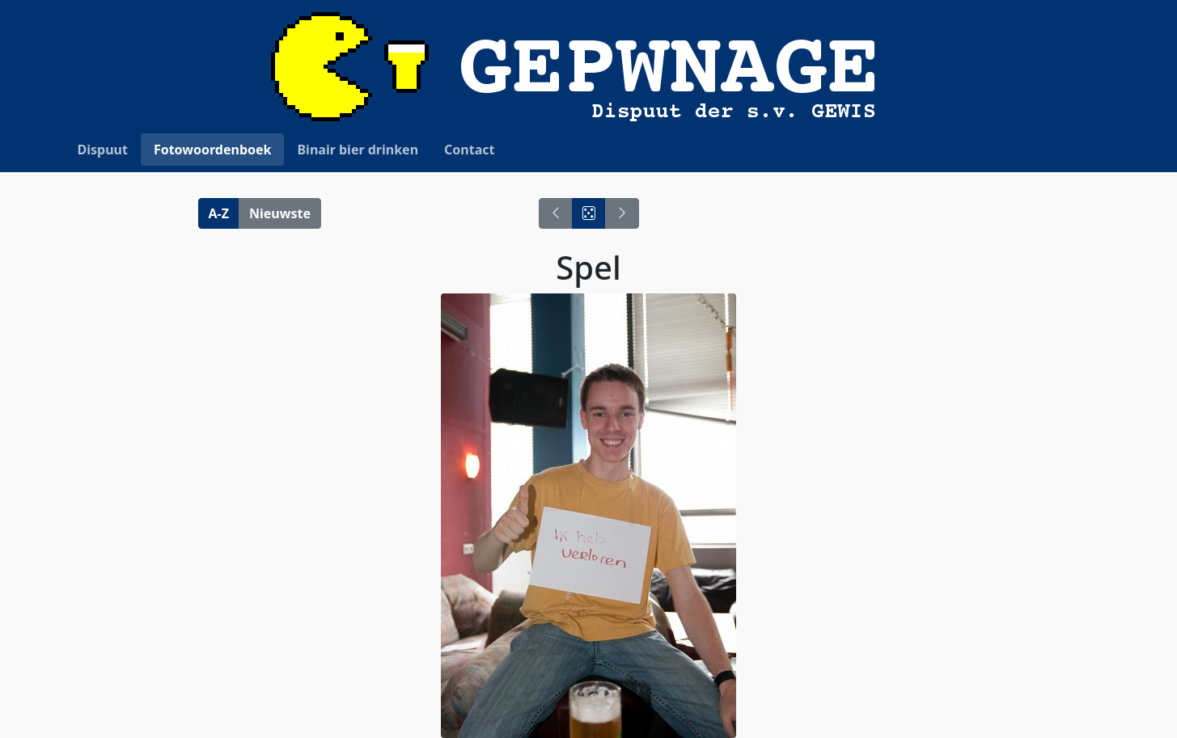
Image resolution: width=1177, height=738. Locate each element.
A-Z (219, 213)
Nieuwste (280, 213)
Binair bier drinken (357, 149)
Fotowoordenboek (213, 149)
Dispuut (103, 149)
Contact (469, 149)
